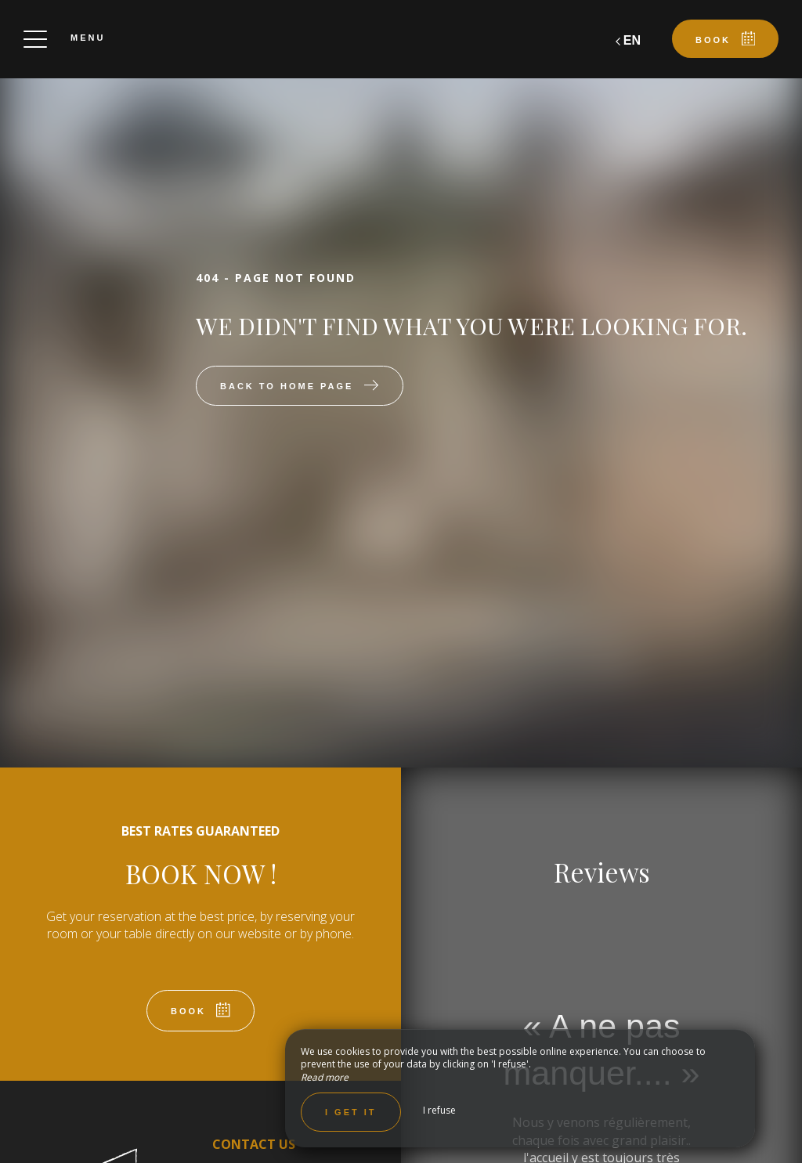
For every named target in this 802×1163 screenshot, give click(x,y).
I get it (351, 1112)
